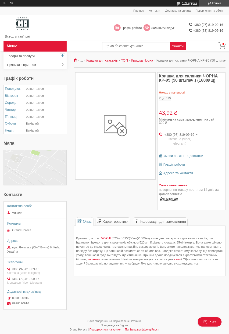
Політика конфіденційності (142, 329)
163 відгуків (189, 3)
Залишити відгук (163, 28)
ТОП (124, 60)
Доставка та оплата (178, 10)
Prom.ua (136, 321)
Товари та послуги (21, 56)
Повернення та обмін (209, 10)
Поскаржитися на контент (106, 329)
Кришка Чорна (142, 60)
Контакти (154, 10)
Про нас (138, 10)
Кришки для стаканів (102, 60)
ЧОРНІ (106, 238)
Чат (209, 322)
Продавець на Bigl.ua (114, 325)
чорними (94, 259)
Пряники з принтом (21, 65)
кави (177, 259)
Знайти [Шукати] (177, 46)
